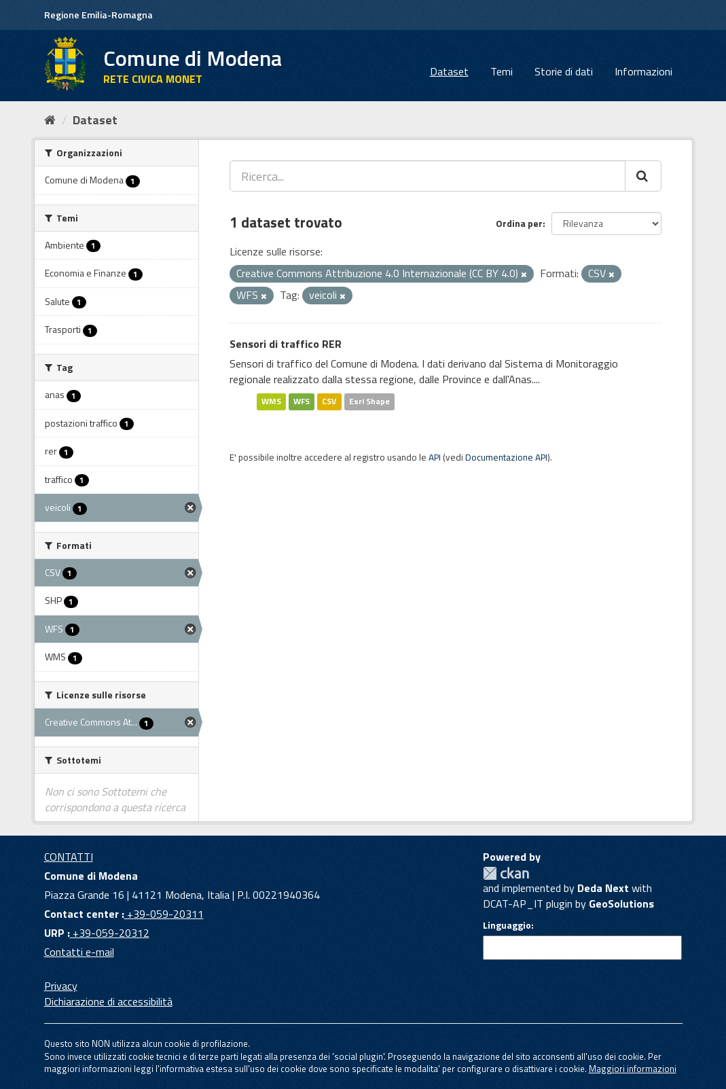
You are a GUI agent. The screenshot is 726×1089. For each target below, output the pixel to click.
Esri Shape (369, 401)
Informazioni (643, 71)
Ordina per (519, 223)
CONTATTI (68, 857)
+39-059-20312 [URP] (109, 933)
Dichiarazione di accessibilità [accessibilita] (108, 1001)
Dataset (449, 71)
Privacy (60, 986)
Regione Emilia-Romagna (98, 14)
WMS (271, 401)
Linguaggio (507, 925)
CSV (329, 401)
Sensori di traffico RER (286, 344)
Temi (501, 71)
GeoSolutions (621, 903)
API (435, 457)
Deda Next (603, 888)
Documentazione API (506, 457)
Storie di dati (563, 71)
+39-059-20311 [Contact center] (164, 914)
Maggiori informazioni (632, 1068)
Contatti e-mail (79, 952)
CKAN (506, 873)
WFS (301, 401)
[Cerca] (643, 176)
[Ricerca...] (427, 176)
